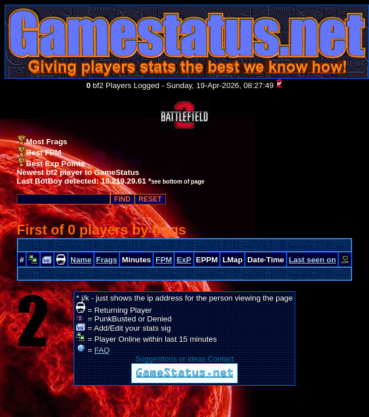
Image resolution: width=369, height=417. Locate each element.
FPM (163, 259)
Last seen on (312, 259)
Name (80, 259)
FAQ (102, 350)
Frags (106, 259)
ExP (183, 259)
